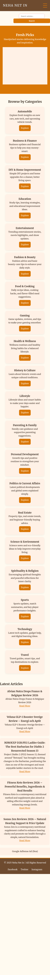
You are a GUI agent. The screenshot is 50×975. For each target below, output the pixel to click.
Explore (25, 128)
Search (32, 21)
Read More (24, 705)
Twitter (24, 869)
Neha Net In (15, 5)
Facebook (12, 869)
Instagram (37, 869)
